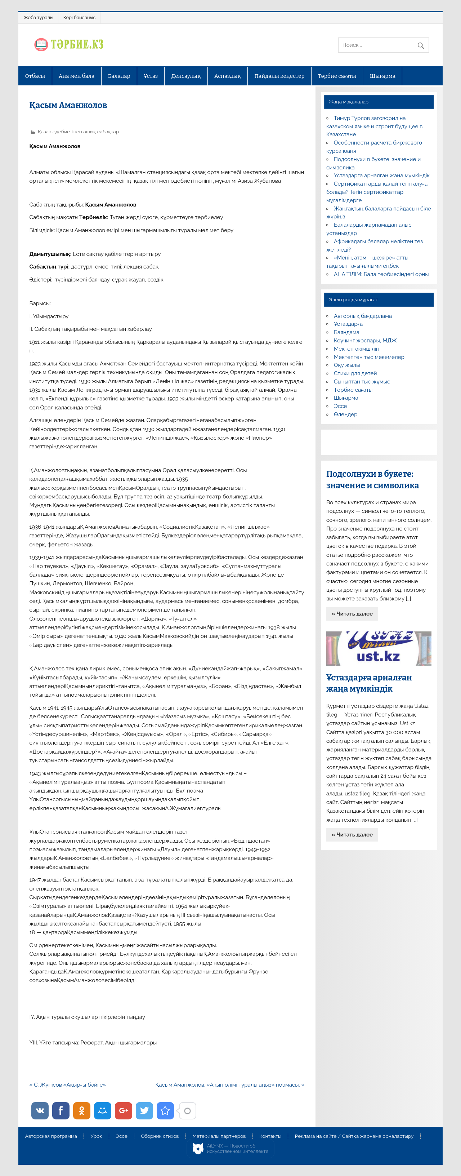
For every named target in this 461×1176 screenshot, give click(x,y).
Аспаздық (227, 76)
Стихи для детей (355, 373)
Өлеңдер (345, 414)
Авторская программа (51, 1136)
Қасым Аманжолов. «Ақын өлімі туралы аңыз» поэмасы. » (229, 1085)
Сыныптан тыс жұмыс (362, 381)
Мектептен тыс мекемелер (369, 357)
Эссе (340, 406)
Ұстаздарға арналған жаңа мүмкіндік (382, 175)
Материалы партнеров (219, 1136)
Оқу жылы (347, 365)
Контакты (270, 1136)
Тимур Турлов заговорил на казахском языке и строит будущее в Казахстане (374, 126)
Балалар (119, 76)
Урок (96, 1136)
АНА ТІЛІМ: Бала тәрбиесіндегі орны (381, 274)
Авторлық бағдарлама (363, 316)
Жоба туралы (38, 17)
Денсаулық (186, 76)
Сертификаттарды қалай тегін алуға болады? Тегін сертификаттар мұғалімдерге (377, 192)
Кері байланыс (79, 17)
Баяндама (346, 332)
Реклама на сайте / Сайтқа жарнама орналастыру (354, 1136)
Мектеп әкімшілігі (356, 349)
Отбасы (35, 76)
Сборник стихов (160, 1136)
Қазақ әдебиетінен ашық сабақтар (78, 131)
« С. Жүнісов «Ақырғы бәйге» (68, 1085)
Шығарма (383, 76)
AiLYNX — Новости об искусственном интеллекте (238, 1148)
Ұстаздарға (348, 324)
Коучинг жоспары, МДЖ (365, 340)
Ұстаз (151, 76)
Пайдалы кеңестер (279, 76)
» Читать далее (352, 614)
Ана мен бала (77, 76)
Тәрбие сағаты (337, 76)
